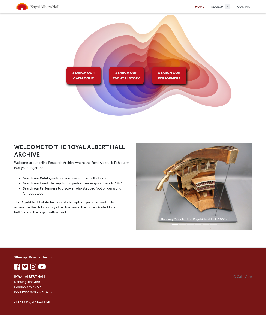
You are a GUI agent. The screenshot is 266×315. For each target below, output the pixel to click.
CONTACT (244, 6)
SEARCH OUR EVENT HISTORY (126, 75)
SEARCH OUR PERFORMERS (169, 75)
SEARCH (217, 6)
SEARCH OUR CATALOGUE (83, 75)
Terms (47, 257)
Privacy (34, 257)
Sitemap (20, 257)
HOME (199, 6)
